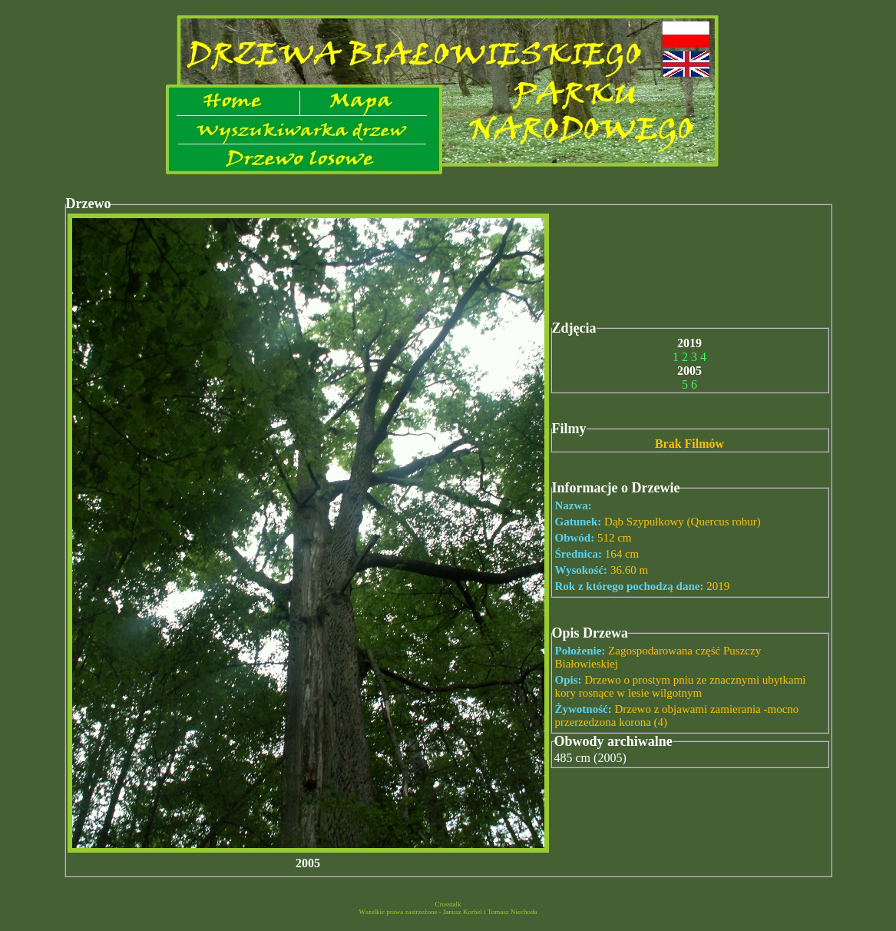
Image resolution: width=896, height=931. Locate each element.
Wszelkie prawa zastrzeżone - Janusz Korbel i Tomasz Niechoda (448, 912)
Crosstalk (448, 904)
